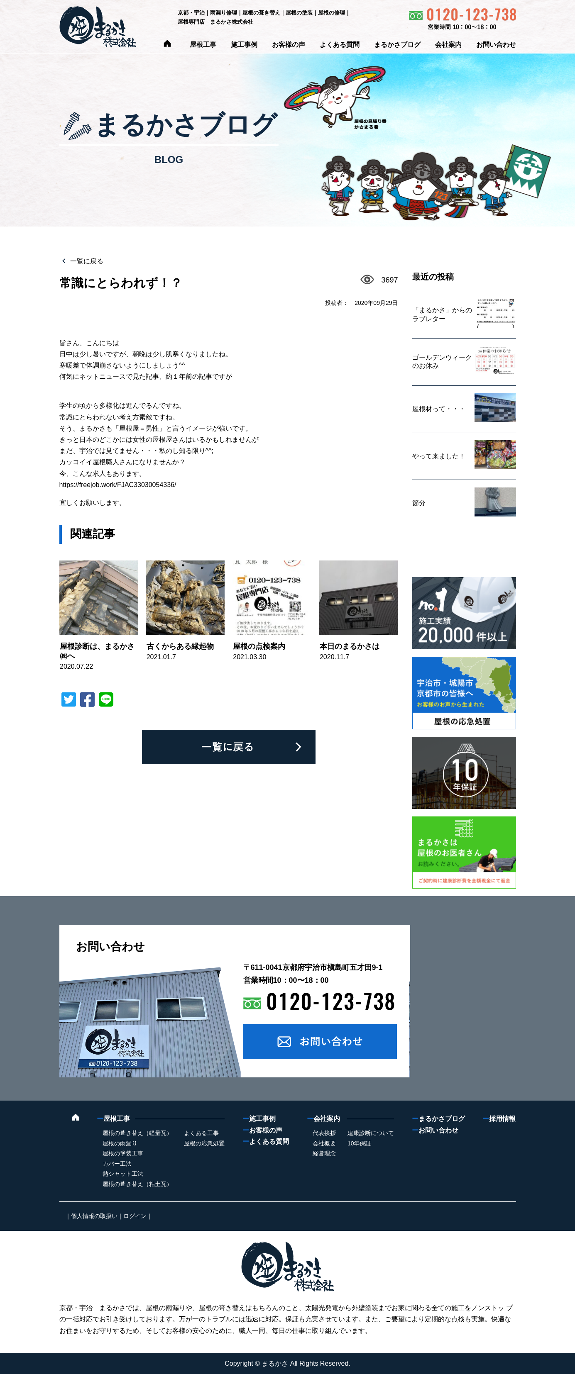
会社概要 (324, 1143)
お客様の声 (288, 44)
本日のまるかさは (349, 646)
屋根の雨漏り (120, 1143)
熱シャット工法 (123, 1173)
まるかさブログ (397, 44)
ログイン (135, 1216)
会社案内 (448, 44)
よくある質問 (340, 44)
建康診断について (370, 1133)
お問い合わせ (496, 44)
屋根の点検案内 (259, 646)
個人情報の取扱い (94, 1216)
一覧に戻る (86, 261)
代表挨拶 (324, 1133)
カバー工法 (117, 1163)
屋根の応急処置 (204, 1143)
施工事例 (244, 44)
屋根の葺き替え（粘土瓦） (137, 1184)
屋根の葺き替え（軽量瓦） (137, 1133)
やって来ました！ (438, 456)
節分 (419, 503)
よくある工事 (201, 1133)
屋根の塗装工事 (123, 1153)
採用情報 (499, 1118)
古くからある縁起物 (180, 646)
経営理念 (324, 1153)
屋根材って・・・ (438, 408)
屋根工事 (203, 44)
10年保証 (359, 1143)
